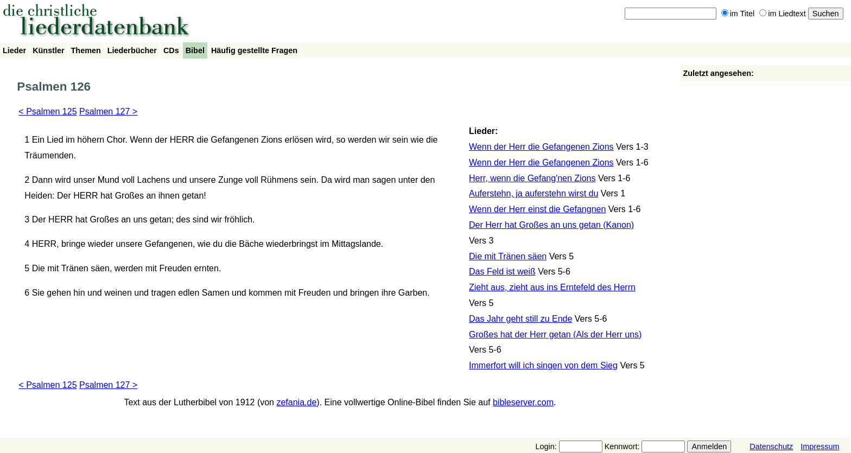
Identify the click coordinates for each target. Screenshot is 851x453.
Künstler (48, 50)
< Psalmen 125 (47, 111)
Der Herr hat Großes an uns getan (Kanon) (551, 224)
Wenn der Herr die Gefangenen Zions (541, 146)
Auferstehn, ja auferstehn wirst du (533, 193)
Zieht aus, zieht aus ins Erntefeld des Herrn (552, 287)
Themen (86, 50)
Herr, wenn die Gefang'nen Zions (532, 178)
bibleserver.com (523, 402)
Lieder (14, 50)
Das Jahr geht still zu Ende (520, 318)
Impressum (820, 446)
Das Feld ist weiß (502, 271)
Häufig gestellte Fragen (254, 50)
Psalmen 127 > (108, 111)
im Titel (738, 13)
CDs (171, 50)
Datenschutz (771, 446)
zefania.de (296, 402)
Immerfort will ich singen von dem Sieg (543, 365)
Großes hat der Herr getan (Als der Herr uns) (555, 334)
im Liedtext (782, 13)
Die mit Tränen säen (508, 256)
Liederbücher (132, 50)
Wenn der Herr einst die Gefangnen (537, 209)
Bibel (195, 50)
